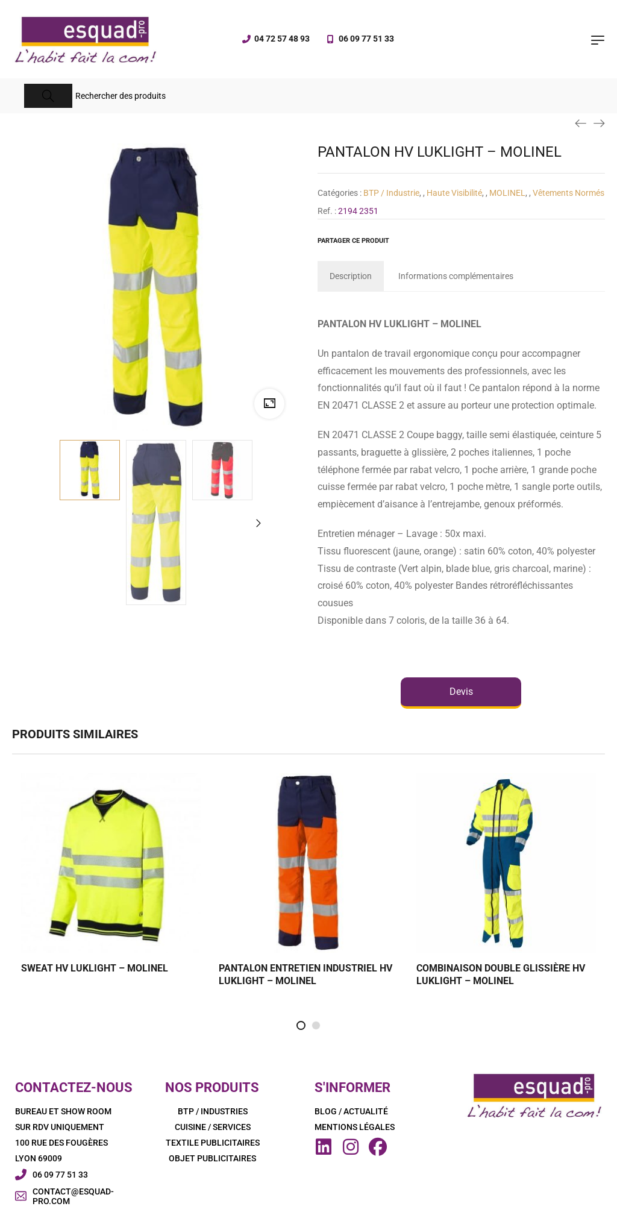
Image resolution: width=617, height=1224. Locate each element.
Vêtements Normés (568, 193)
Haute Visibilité (454, 193)
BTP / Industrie (391, 193)
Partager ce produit (353, 241)
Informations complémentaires (455, 276)
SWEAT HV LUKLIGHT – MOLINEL (94, 968)
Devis (461, 691)
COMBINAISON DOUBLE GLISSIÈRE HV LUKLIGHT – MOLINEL (500, 974)
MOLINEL (507, 193)
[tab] (351, 276)
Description (351, 276)
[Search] (48, 96)
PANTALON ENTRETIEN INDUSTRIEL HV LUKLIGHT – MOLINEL (305, 974)
